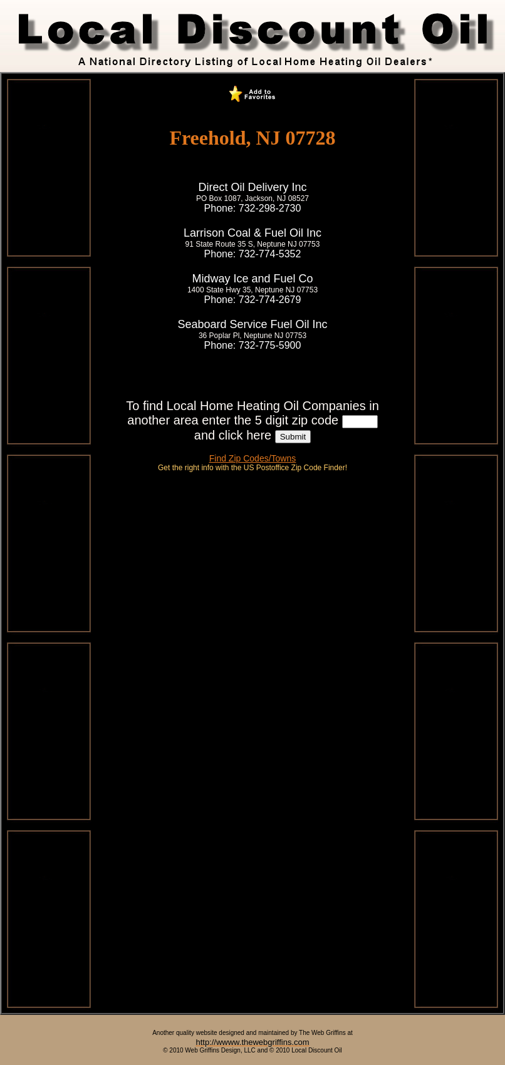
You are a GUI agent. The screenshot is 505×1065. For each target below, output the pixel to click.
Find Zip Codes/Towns (252, 458)
